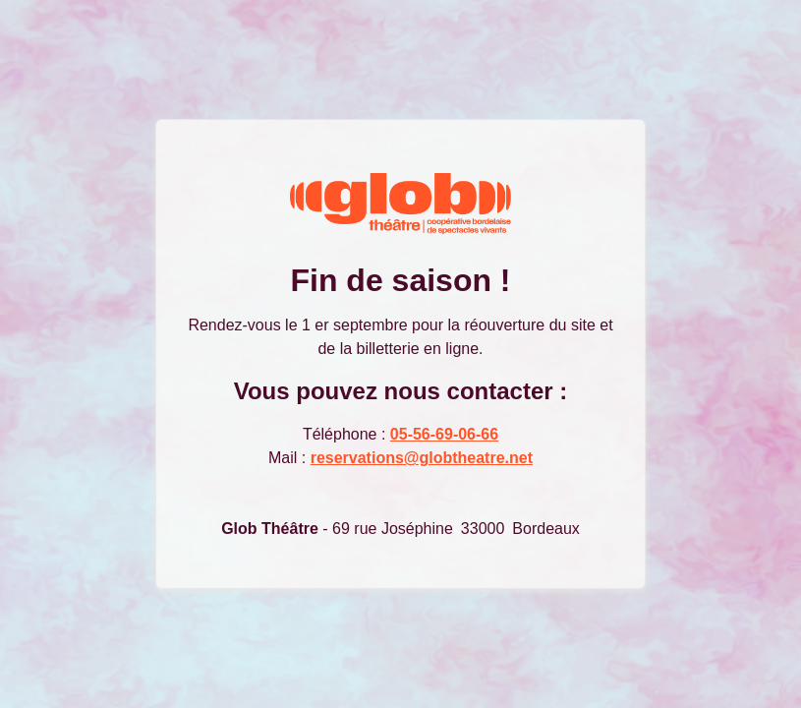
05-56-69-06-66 (444, 434)
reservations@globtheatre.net (422, 457)
